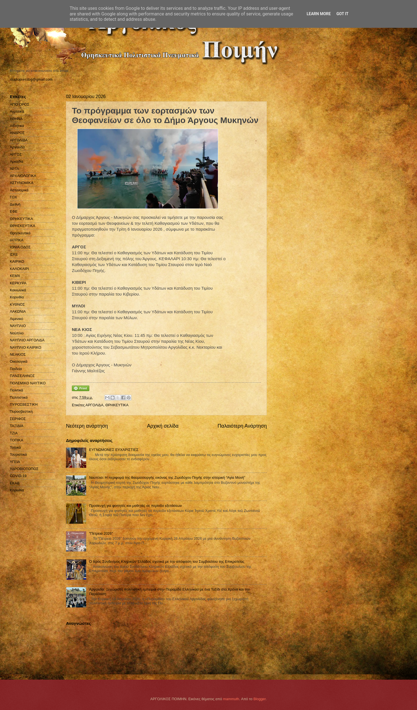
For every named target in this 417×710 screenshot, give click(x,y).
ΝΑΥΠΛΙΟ (18, 326)
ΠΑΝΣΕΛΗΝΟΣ (22, 376)
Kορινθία (17, 490)
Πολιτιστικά (19, 397)
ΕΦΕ (13, 211)
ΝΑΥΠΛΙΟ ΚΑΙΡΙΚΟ (25, 347)
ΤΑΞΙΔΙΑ (16, 426)
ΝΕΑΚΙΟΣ (18, 354)
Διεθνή (15, 204)
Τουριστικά (18, 454)
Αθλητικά (17, 126)
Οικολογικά (19, 361)
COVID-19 (18, 476)
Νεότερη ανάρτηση (87, 426)
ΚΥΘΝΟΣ (17, 304)
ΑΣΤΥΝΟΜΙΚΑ (21, 183)
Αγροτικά (17, 111)
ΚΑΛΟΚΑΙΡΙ (19, 269)
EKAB (14, 483)
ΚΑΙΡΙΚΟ (17, 261)
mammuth (231, 699)
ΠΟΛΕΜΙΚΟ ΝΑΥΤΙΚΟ (28, 383)
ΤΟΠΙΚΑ (16, 440)
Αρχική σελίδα (162, 426)
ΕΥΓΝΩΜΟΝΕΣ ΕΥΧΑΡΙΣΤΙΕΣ (113, 450)
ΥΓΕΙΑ (15, 462)
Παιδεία (16, 369)
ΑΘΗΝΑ (16, 119)
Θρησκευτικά (20, 233)
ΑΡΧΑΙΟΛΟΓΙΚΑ (23, 176)
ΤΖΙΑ (14, 433)
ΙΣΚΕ (14, 254)
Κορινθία (17, 297)
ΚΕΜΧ (15, 276)
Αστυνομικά (19, 190)
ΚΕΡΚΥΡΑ (18, 283)
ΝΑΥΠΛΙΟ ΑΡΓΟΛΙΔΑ (27, 340)
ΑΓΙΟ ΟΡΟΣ (19, 104)
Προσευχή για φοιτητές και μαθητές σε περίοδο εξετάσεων (135, 505)
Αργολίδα (17, 147)
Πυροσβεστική (21, 411)
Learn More (319, 14)
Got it (342, 14)
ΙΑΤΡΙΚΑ (16, 240)
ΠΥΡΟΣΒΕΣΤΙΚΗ (24, 404)
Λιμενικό (16, 319)
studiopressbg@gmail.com (31, 79)
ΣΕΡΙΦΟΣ (18, 419)
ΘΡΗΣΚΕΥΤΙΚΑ (22, 226)
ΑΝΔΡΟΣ (17, 133)
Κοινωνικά (18, 290)
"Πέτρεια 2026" (101, 533)
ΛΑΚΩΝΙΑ (18, 311)
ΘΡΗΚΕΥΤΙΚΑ (116, 405)
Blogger (259, 699)
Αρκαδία (16, 161)
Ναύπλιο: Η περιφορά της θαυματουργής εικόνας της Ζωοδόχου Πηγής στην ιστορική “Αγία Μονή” (167, 477)
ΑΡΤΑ (14, 169)
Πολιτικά (16, 390)
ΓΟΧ (13, 197)
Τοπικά (15, 447)
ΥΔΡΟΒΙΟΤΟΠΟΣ (24, 469)
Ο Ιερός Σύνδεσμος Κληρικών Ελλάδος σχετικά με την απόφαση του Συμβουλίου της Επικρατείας (166, 561)
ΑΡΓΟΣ (16, 154)
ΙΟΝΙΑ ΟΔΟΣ (20, 247)
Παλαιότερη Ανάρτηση (242, 426)
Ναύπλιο (17, 333)
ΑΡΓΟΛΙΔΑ (94, 405)
